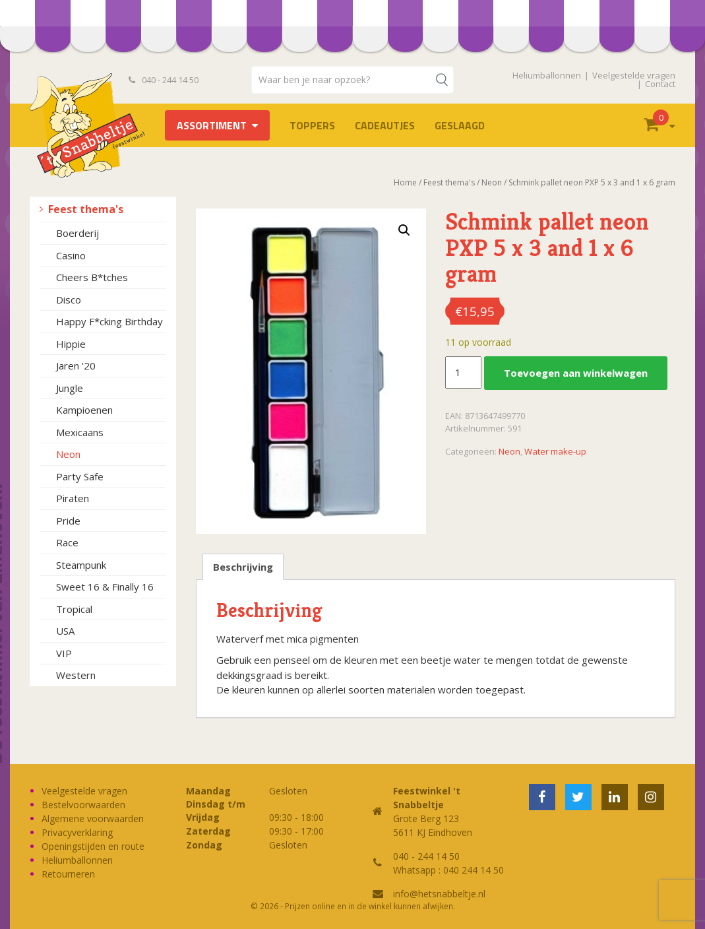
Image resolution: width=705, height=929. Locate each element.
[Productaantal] (463, 372)
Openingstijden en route (93, 846)
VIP (64, 653)
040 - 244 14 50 (164, 80)
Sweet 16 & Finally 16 (105, 586)
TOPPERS (312, 125)
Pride (68, 520)
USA (65, 630)
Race (67, 542)
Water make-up (555, 451)
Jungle (69, 388)
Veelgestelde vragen (633, 75)
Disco (68, 299)
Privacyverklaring (77, 832)
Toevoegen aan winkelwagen (576, 372)
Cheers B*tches (92, 277)
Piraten (72, 498)
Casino (71, 255)
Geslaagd (460, 125)
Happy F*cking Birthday (109, 321)
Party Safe (80, 476)
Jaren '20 (76, 365)
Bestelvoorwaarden (83, 804)
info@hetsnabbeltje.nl (439, 893)
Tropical (74, 609)
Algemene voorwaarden (93, 818)
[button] (404, 230)
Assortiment (212, 125)
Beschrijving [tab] (243, 566)
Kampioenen (84, 409)
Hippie (71, 343)
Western (76, 675)
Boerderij (77, 233)
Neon (68, 454)
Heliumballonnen (546, 75)
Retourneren (68, 874)
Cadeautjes (385, 125)
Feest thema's (85, 209)
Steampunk (81, 564)
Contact (660, 84)
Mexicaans (80, 432)
